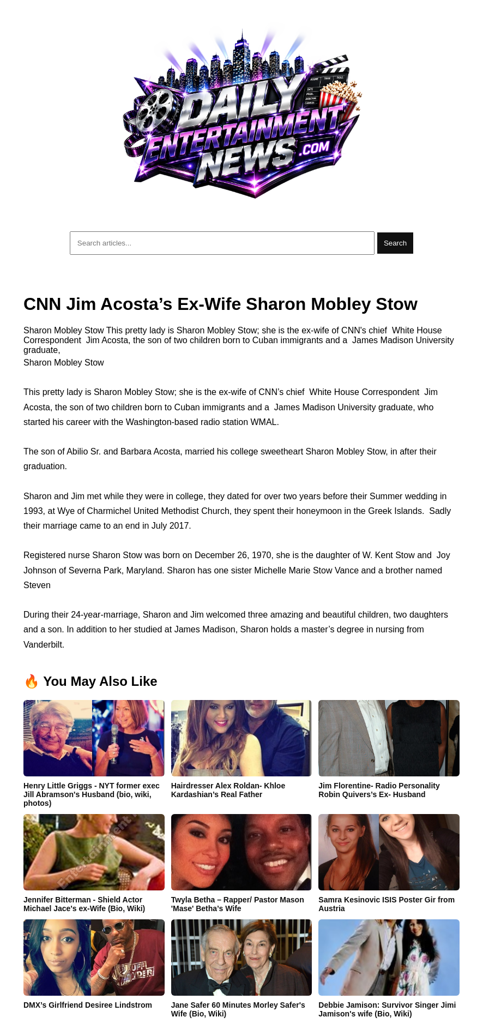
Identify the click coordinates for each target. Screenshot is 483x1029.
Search (395, 243)
